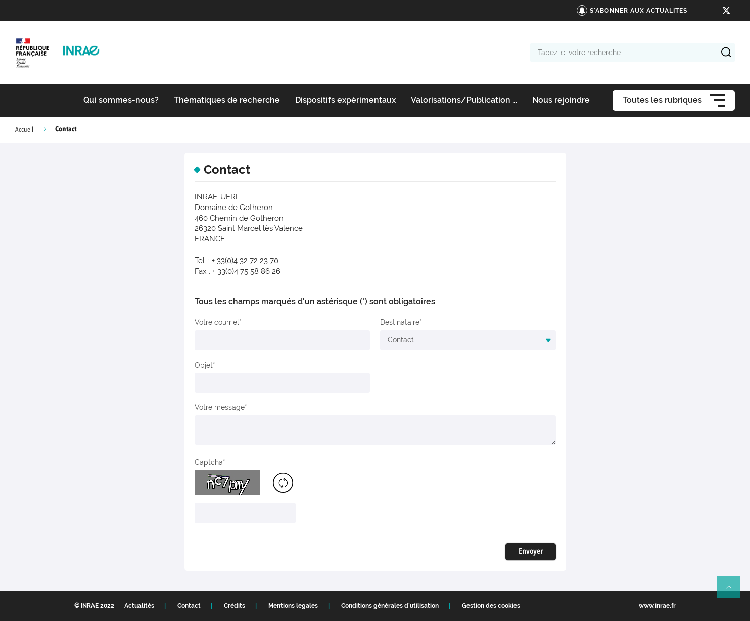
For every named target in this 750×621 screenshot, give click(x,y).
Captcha (209, 462)
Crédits (234, 605)
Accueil (24, 129)
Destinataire (399, 322)
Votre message (220, 407)
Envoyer (531, 552)
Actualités (139, 605)
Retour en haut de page (733, 591)
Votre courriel (217, 322)
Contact (189, 605)
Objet (204, 365)
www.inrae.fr (657, 605)
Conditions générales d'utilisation (390, 605)
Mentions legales (293, 605)
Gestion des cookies (491, 605)
